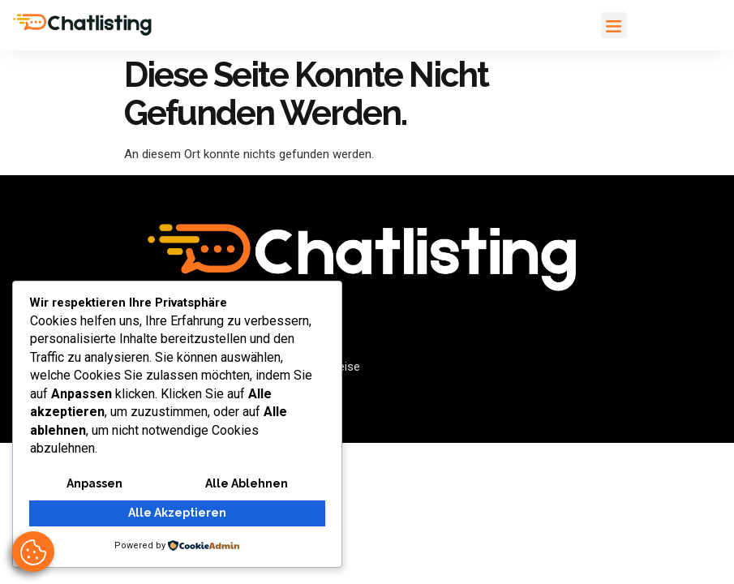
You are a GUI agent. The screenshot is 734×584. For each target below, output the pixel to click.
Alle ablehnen (246, 485)
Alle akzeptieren (177, 514)
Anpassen (94, 485)
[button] (614, 25)
